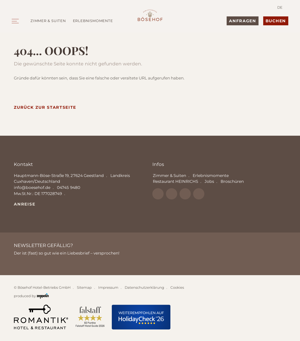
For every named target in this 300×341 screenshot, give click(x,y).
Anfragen (242, 21)
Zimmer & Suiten (48, 21)
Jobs (209, 181)
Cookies (177, 287)
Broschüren (232, 181)
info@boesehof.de (32, 187)
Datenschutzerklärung (144, 287)
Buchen (276, 21)
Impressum (108, 287)
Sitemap (84, 287)
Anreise (24, 204)
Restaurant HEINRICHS (175, 181)
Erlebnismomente (93, 21)
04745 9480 (68, 187)
